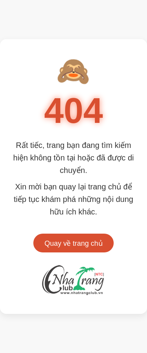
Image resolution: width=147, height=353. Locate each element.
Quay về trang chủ (73, 243)
